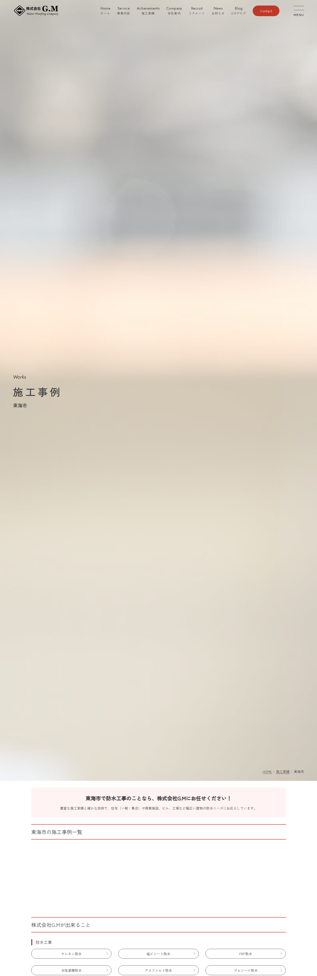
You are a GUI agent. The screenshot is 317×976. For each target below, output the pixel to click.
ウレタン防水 (71, 953)
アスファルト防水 (158, 970)
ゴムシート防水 (246, 970)
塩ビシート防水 (158, 953)
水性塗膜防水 (71, 970)
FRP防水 (245, 953)
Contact (266, 10)
